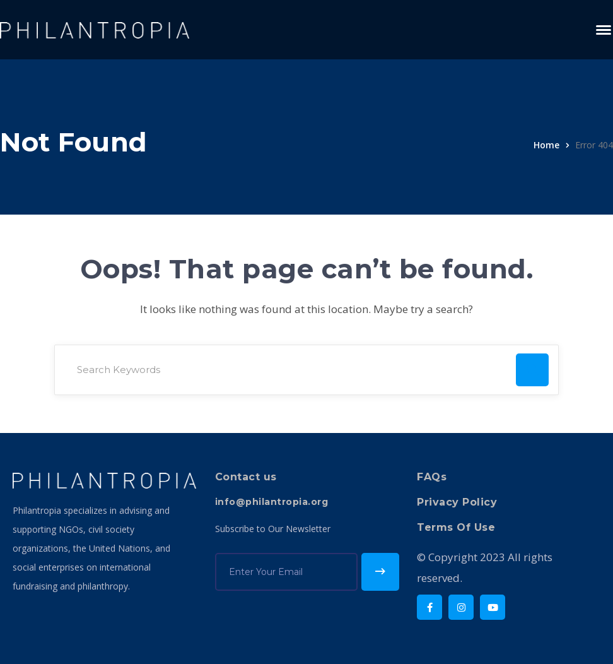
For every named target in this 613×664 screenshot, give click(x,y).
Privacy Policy (457, 502)
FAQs (432, 477)
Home (546, 145)
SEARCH (532, 369)
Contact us (246, 477)
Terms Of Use (456, 527)
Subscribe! (380, 572)
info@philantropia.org (272, 501)
